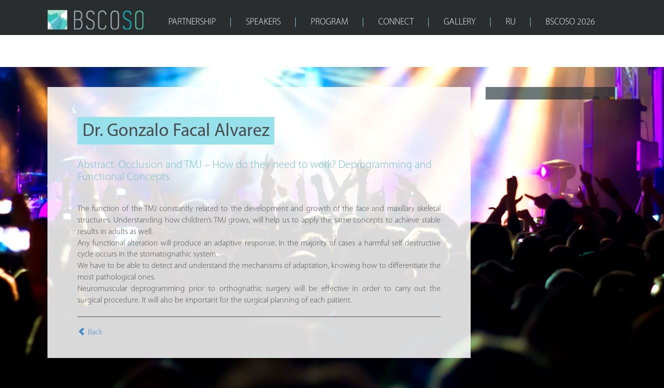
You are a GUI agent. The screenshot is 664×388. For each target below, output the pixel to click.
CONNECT (396, 22)
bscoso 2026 (570, 22)
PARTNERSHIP (192, 22)
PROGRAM (329, 22)
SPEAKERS (263, 22)
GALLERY (460, 22)
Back (89, 332)
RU (511, 22)
